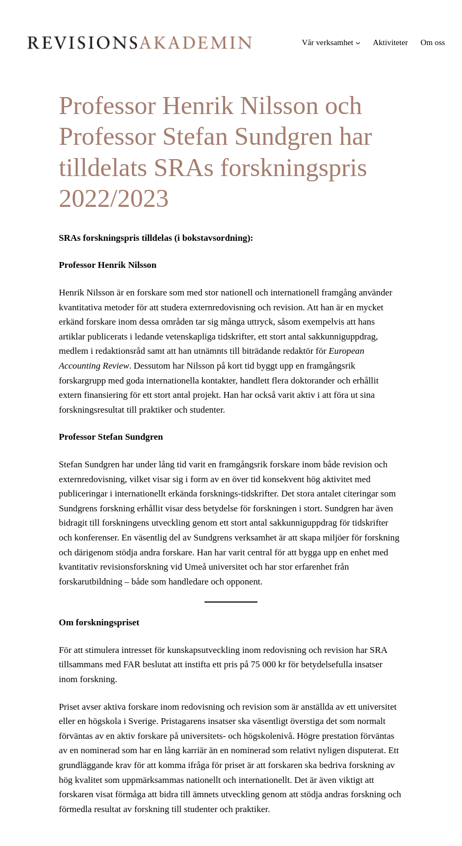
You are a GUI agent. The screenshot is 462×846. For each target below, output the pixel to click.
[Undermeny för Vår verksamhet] (358, 42)
